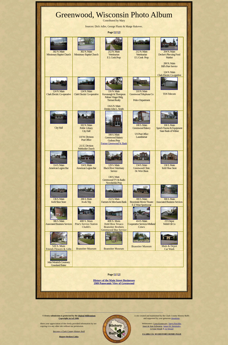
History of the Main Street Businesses (114, 280)
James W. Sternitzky (171, 326)
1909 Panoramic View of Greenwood (114, 283)
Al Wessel (169, 329)
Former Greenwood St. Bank (114, 143)
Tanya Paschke (174, 323)
